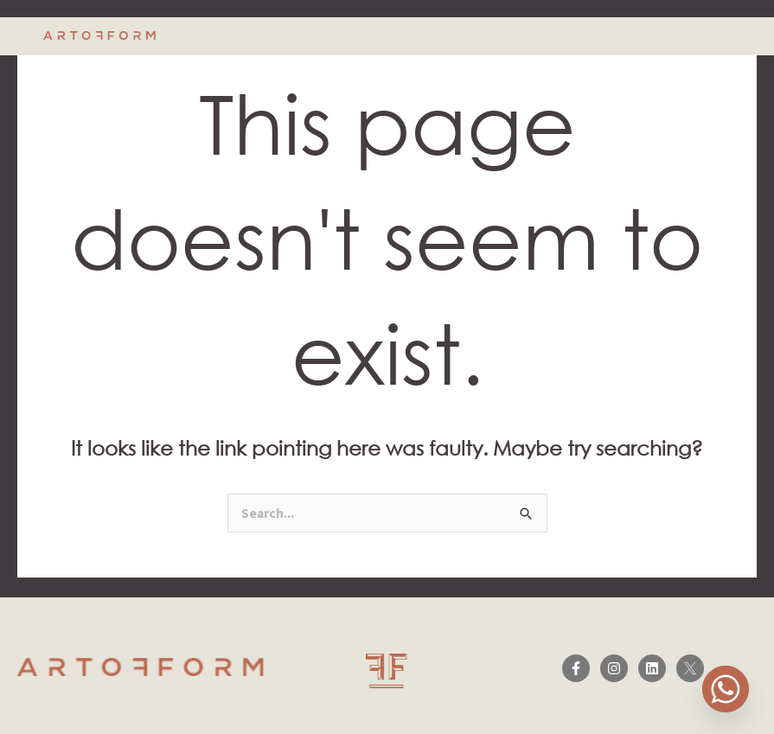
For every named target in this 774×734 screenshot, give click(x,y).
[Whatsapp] (725, 689)
